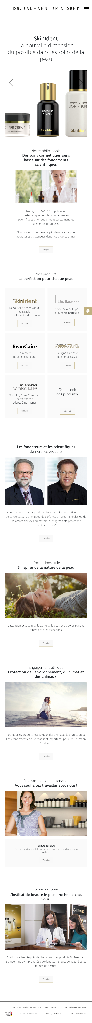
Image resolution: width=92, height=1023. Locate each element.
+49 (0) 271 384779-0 (54, 1013)
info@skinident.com (79, 1013)
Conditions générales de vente (26, 1007)
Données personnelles (76, 1007)
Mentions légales (53, 1007)
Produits (24, 323)
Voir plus (46, 249)
